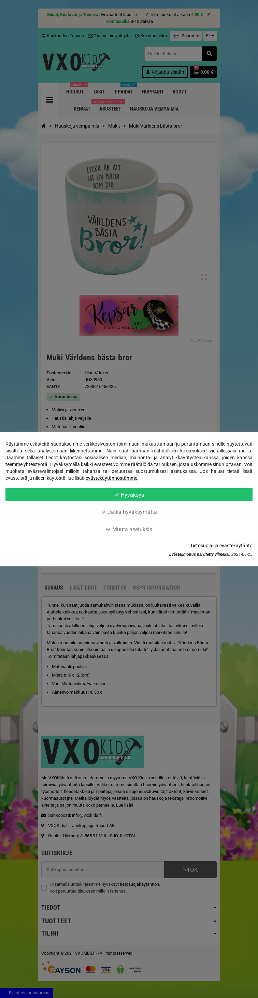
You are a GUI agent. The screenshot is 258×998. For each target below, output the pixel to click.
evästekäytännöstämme (111, 477)
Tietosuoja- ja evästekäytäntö (221, 545)
